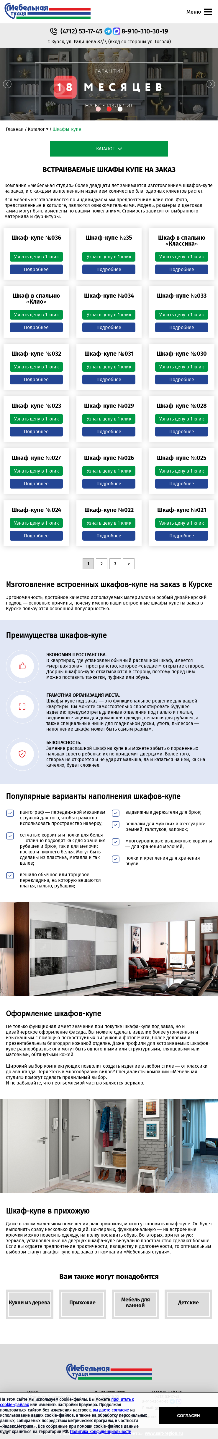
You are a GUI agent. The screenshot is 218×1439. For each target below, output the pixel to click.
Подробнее (36, 269)
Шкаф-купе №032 (36, 354)
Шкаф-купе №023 (36, 406)
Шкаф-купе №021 (181, 510)
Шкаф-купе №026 (109, 458)
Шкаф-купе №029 (109, 406)
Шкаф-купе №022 (109, 510)
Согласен (188, 1415)
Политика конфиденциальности (100, 1431)
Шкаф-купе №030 (181, 354)
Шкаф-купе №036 (36, 238)
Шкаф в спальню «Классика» (181, 240)
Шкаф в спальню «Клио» (36, 298)
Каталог (36, 129)
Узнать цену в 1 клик (36, 257)
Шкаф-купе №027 (36, 458)
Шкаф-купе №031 (108, 354)
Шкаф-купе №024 (36, 510)
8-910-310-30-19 (145, 31)
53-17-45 (81, 31)
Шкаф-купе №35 (109, 238)
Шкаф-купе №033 (181, 296)
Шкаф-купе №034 (109, 296)
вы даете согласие (111, 1410)
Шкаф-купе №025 (181, 458)
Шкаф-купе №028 (181, 406)
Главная (15, 129)
